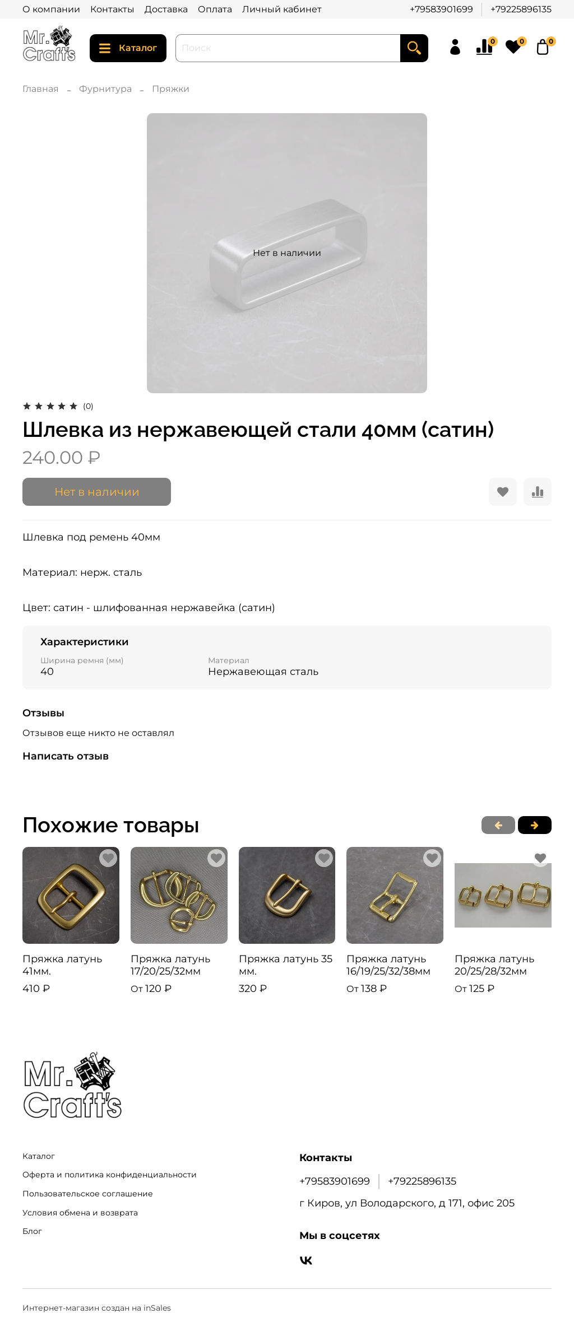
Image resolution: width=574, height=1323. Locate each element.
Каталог (128, 48)
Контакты (112, 9)
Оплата (215, 9)
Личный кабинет (282, 9)
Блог (32, 1231)
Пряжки (170, 88)
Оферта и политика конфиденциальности (109, 1175)
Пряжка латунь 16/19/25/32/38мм (388, 965)
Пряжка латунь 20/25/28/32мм (494, 965)
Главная (40, 88)
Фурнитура (105, 88)
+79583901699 (441, 9)
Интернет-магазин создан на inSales (96, 1308)
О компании (51, 9)
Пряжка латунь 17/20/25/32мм (170, 965)
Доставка (166, 9)
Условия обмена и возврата (80, 1213)
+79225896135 (521, 9)
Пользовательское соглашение (87, 1194)
